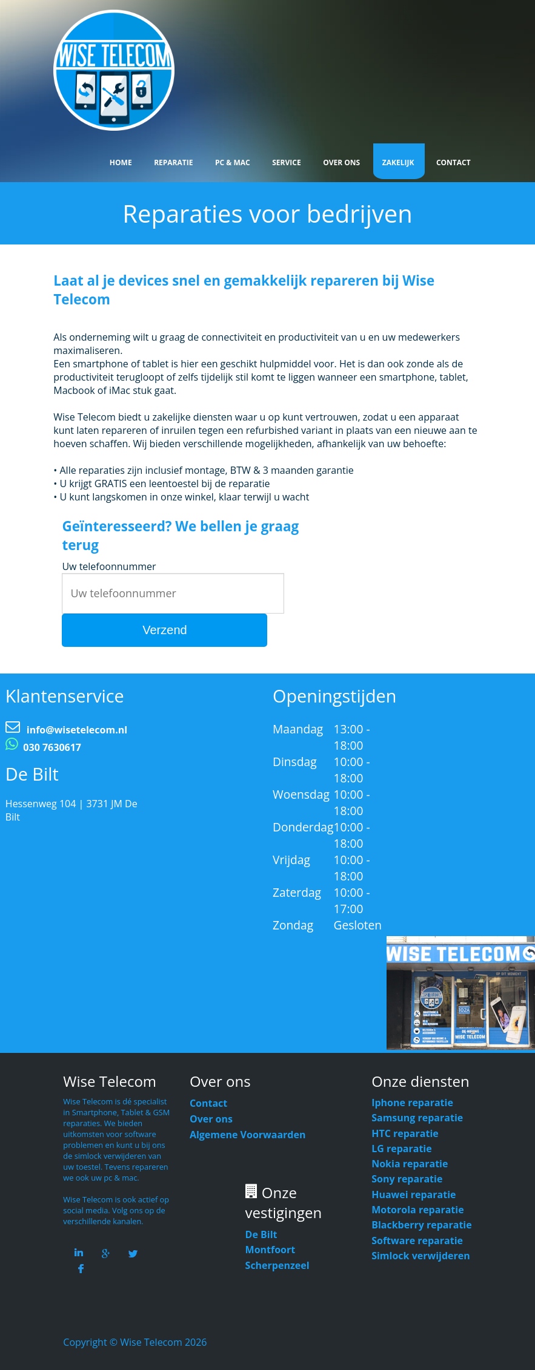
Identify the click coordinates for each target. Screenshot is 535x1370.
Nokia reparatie (409, 1163)
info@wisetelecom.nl (77, 729)
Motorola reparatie (417, 1209)
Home (121, 162)
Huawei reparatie (413, 1194)
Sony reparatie (406, 1178)
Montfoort (270, 1249)
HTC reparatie (405, 1133)
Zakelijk (398, 162)
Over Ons (341, 162)
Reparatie (173, 162)
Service (286, 162)
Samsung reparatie (417, 1117)
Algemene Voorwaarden (248, 1134)
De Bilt (261, 1234)
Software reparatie (417, 1240)
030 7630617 (52, 747)
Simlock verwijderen (420, 1255)
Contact (453, 162)
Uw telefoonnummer (109, 566)
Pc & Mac (232, 162)
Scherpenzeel (277, 1265)
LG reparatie (401, 1148)
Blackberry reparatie (421, 1224)
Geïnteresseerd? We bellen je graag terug (180, 535)
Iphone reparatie (412, 1102)
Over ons (211, 1119)
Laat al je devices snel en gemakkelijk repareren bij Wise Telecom (243, 290)
